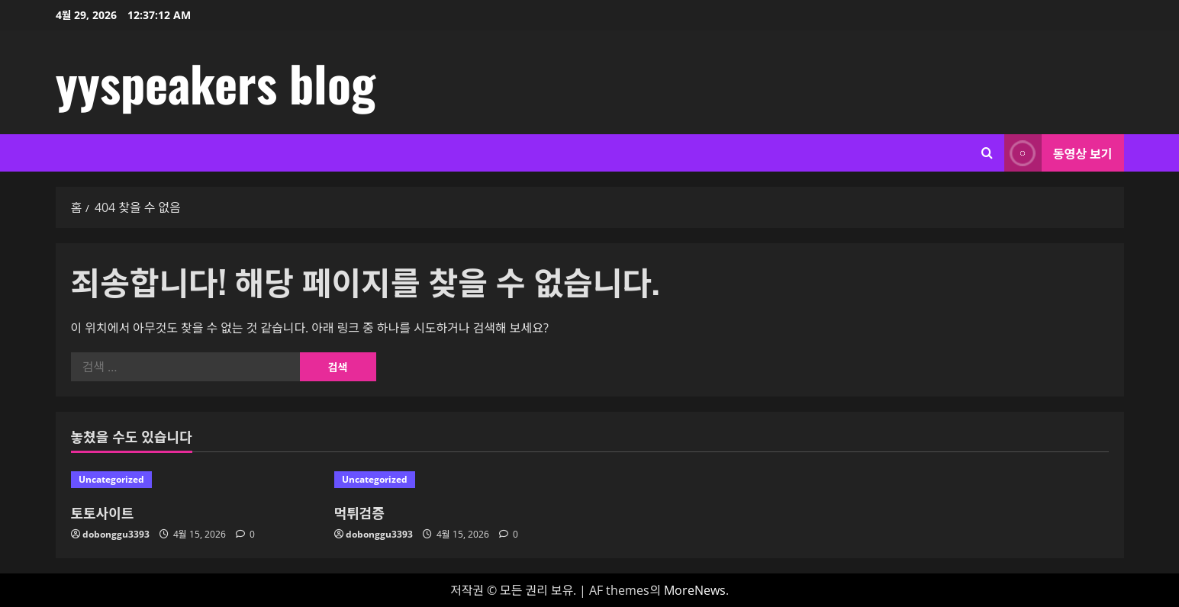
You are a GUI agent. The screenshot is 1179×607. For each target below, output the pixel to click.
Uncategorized (111, 479)
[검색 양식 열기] (987, 153)
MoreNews (695, 590)
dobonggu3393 (116, 534)
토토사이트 (102, 512)
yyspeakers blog (215, 82)
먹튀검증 (359, 512)
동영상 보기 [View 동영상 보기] (1058, 153)
